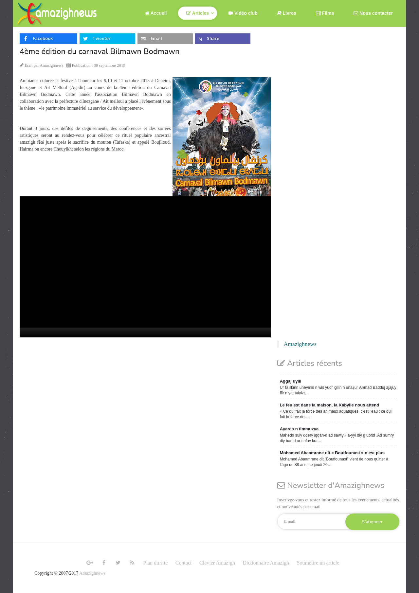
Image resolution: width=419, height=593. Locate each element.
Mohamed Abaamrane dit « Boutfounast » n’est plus (332, 452)
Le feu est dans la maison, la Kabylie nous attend (329, 405)
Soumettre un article (318, 563)
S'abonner (372, 522)
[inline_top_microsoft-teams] (222, 38)
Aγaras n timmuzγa (299, 428)
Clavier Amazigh (217, 563)
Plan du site (155, 563)
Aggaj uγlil (290, 381)
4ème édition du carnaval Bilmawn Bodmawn (100, 51)
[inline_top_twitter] (107, 38)
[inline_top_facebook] (48, 38)
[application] (145, 266)
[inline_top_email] (165, 38)
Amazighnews (300, 344)
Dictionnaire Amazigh (266, 563)
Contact (183, 563)
